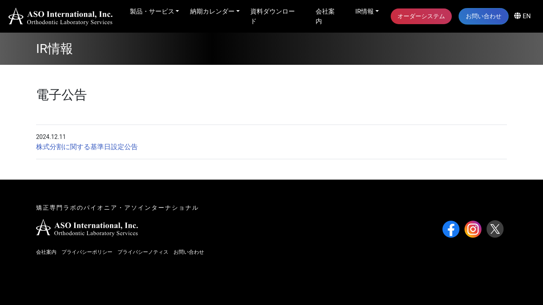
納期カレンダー (212, 11)
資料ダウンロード (272, 16)
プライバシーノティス (143, 252)
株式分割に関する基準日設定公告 (87, 147)
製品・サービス (152, 11)
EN (522, 16)
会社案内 (325, 16)
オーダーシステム (421, 16)
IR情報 (364, 11)
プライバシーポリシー (87, 252)
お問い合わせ (483, 16)
